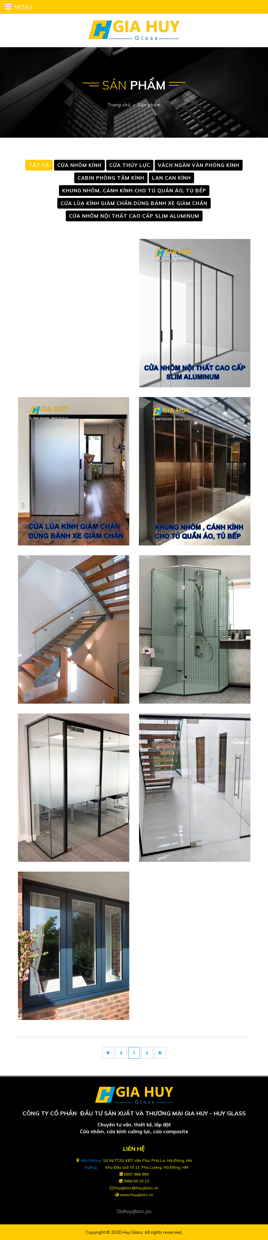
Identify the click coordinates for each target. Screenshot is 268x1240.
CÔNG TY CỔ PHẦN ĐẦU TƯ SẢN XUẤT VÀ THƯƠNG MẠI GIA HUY (115, 1113)
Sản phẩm (149, 104)
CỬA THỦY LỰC (129, 165)
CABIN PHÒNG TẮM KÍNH (111, 178)
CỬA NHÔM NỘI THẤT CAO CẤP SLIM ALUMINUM (134, 216)
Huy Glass (132, 1232)
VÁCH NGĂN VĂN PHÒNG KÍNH (198, 165)
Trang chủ (119, 104)
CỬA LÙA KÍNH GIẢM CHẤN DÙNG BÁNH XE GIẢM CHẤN (134, 203)
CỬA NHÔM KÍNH (79, 165)
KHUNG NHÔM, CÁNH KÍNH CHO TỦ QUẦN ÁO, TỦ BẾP (134, 190)
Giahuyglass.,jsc (134, 1211)
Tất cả (39, 165)
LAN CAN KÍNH (171, 178)
